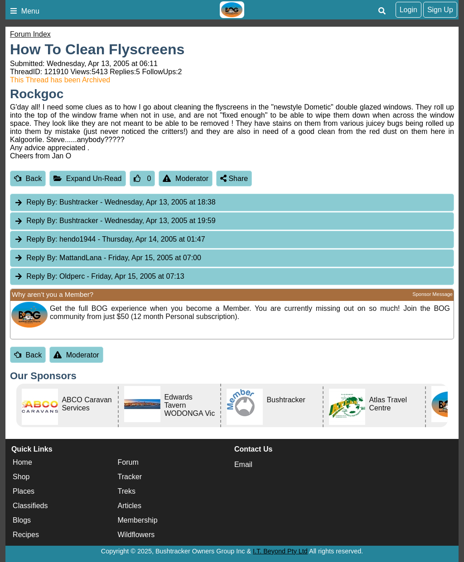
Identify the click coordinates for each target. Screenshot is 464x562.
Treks (126, 491)
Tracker (130, 477)
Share (234, 178)
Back (28, 178)
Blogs (22, 520)
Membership (138, 520)
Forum (128, 462)
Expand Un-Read (87, 178)
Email (243, 464)
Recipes (26, 534)
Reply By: (41, 202)
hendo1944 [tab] (109, 239)
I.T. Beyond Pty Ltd (280, 551)
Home (22, 462)
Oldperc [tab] (99, 276)
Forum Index (30, 34)
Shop (21, 477)
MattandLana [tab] (107, 258)
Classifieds (30, 506)
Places (23, 491)
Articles (129, 506)
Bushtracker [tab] (115, 202)
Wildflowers (136, 534)
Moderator (185, 178)
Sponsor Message (432, 294)
